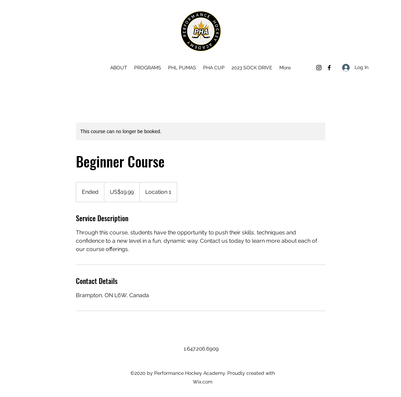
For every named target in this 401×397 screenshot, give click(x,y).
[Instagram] (318, 67)
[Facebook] (329, 67)
